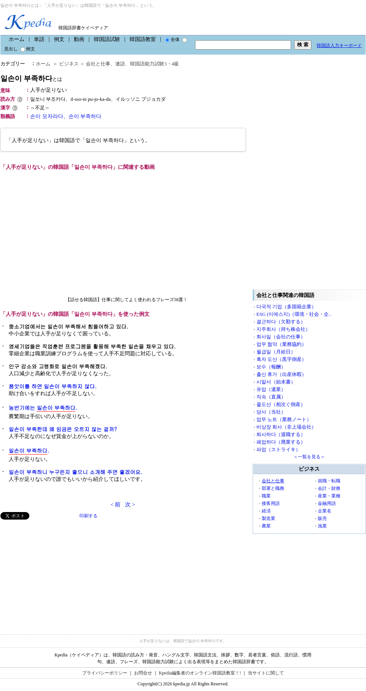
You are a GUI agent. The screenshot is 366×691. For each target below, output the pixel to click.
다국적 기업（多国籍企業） (286, 306)
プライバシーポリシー (104, 673)
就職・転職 (329, 480)
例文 (59, 39)
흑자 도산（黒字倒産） (281, 359)
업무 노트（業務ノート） (283, 419)
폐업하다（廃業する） (280, 442)
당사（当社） (271, 412)
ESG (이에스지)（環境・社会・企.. (293, 314)
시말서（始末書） (276, 382)
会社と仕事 (98, 64)
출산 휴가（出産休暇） (281, 374)
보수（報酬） (271, 367)
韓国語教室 (143, 39)
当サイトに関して (266, 673)
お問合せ (143, 673)
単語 (39, 39)
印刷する (88, 515)
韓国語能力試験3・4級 (154, 64)
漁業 (322, 526)
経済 (266, 511)
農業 (266, 526)
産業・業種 (329, 496)
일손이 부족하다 (31, 78)
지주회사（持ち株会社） (283, 329)
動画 (79, 39)
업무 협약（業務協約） (281, 344)
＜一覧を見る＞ (309, 456)
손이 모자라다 (46, 116)
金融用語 (327, 503)
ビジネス (69, 64)
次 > (130, 505)
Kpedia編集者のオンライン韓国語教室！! (200, 673)
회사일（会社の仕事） (280, 336)
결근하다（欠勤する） (280, 321)
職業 (266, 496)
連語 (120, 64)
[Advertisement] (56, 572)
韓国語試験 (107, 39)
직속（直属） (271, 397)
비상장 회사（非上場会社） (286, 427)
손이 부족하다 (85, 116)
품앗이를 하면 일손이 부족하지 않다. (52, 386)
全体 (172, 39)
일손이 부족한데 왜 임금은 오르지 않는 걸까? (63, 429)
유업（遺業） (271, 389)
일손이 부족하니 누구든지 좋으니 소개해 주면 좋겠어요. (75, 472)
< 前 (115, 505)
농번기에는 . (43, 408)
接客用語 (271, 503)
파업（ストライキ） (278, 449)
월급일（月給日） (276, 352)
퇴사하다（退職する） (280, 434)
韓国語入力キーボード (339, 45)
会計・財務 (329, 488)
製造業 (268, 518)
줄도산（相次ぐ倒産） (280, 404)
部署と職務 (273, 488)
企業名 (324, 511)
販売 (322, 518)
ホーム (16, 39)
